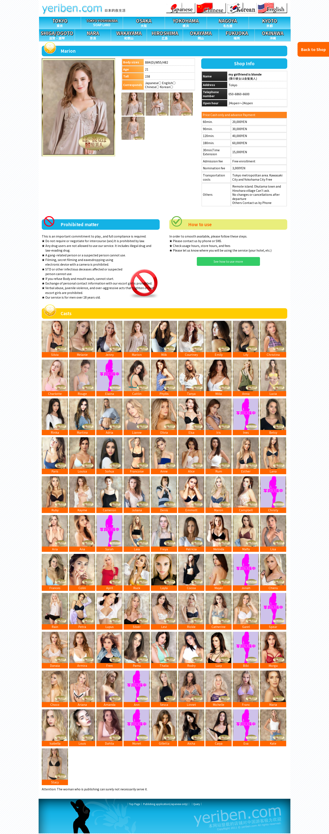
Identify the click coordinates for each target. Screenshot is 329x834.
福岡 (237, 34)
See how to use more (228, 261)
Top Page (134, 804)
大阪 (144, 22)
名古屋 (228, 22)
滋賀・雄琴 (57, 34)
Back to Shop (313, 49)
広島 (165, 34)
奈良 (93, 34)
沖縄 (272, 34)
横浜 (186, 22)
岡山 (201, 34)
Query (196, 804)
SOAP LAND (102, 22)
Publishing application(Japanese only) (165, 804)
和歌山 (129, 34)
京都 (270, 22)
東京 (60, 22)
